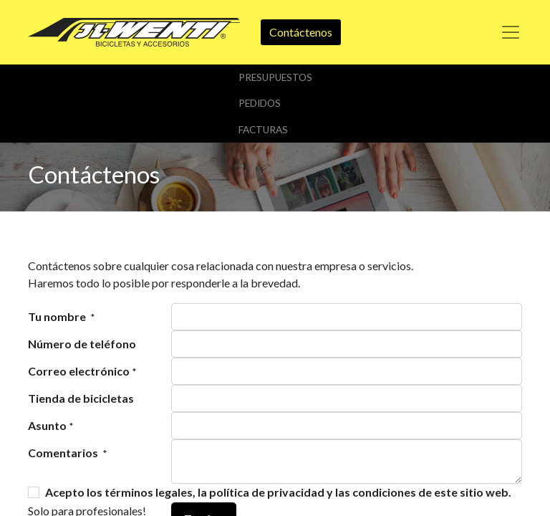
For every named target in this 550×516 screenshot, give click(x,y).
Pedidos (259, 103)
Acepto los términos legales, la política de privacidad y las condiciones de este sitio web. (278, 492)
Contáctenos (300, 32)
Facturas (263, 129)
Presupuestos (275, 77)
